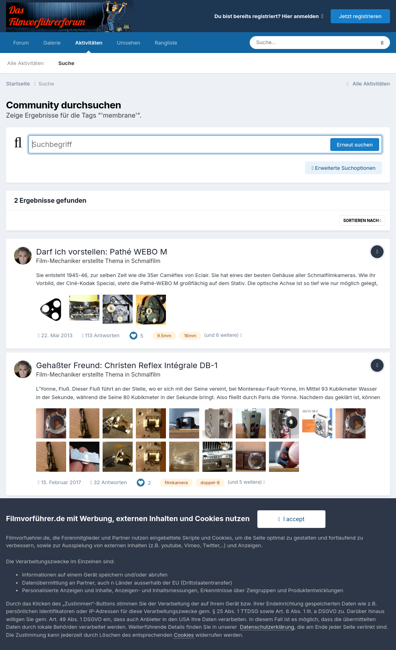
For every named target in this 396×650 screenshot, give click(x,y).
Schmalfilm (145, 260)
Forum (21, 42)
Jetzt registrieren (360, 16)
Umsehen (128, 42)
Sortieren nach (362, 220)
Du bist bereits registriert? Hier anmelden (268, 16)
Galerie (52, 42)
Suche (66, 63)
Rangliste (166, 42)
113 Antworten (100, 335)
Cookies (184, 635)
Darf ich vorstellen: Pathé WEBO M (101, 252)
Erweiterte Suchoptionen (343, 168)
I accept (291, 519)
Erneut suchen (355, 144)
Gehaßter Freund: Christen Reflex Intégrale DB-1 (127, 365)
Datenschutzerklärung (267, 627)
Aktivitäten (88, 46)
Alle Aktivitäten (25, 63)
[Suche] (296, 42)
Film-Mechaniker (58, 260)
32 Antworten (108, 482)
